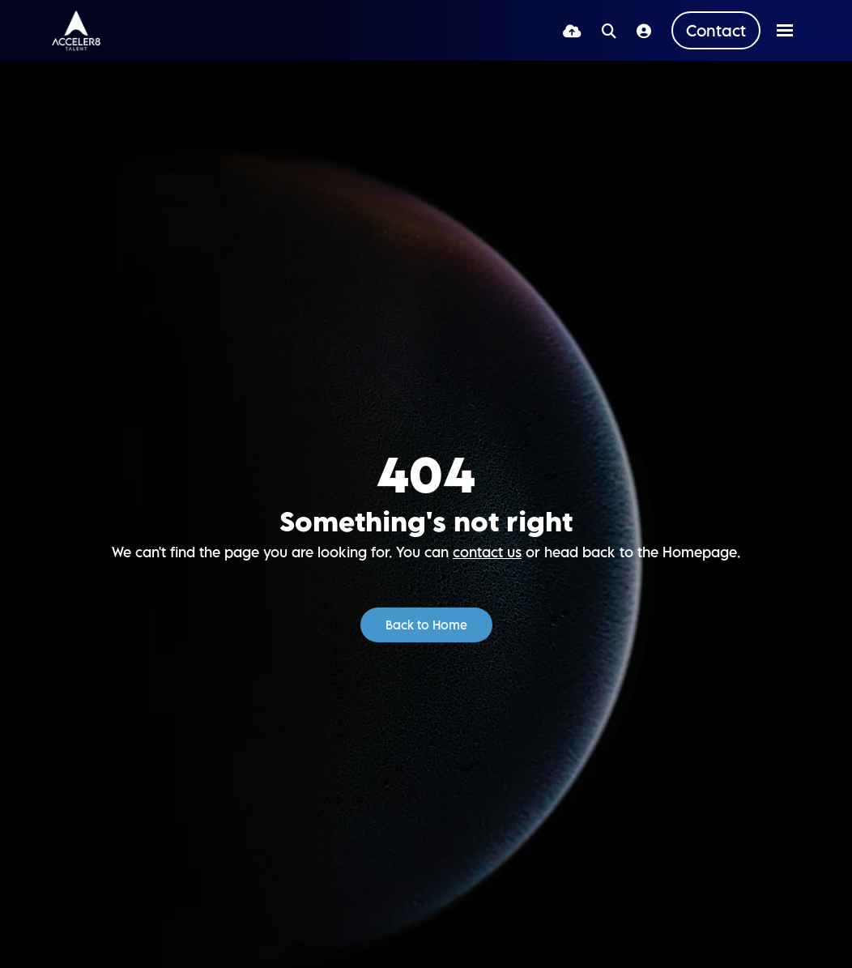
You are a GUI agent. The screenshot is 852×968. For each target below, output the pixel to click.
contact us (487, 552)
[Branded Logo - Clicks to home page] (76, 31)
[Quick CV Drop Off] (572, 30)
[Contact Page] (715, 30)
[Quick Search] (609, 30)
